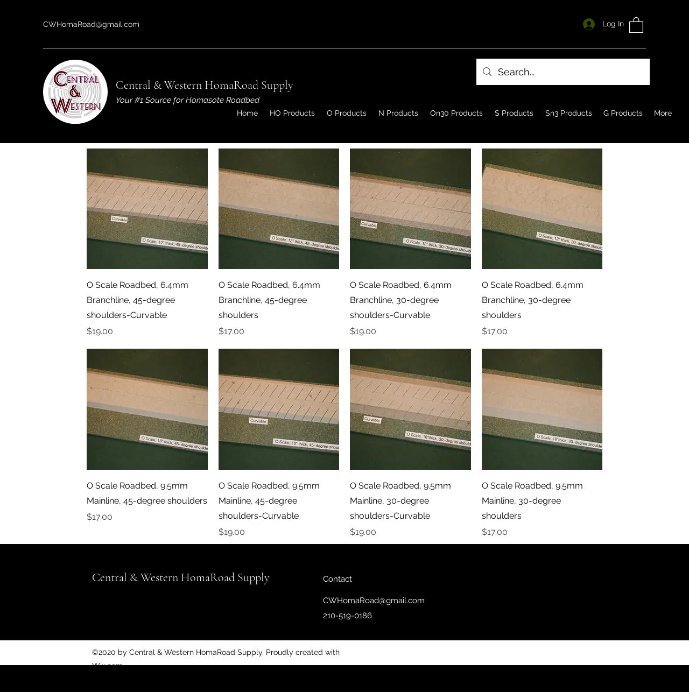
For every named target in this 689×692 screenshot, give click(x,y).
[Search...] (562, 72)
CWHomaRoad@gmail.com (91, 24)
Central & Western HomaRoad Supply (204, 85)
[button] (636, 24)
